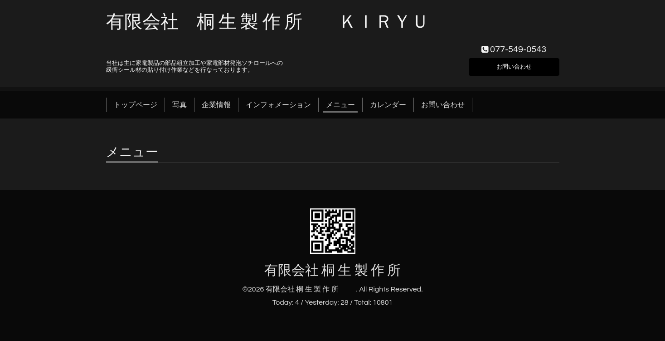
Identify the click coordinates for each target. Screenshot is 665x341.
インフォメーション (278, 105)
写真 (179, 105)
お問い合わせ (514, 65)
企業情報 (216, 105)
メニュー (340, 105)
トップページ (135, 105)
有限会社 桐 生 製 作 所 (347, 270)
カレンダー (388, 105)
